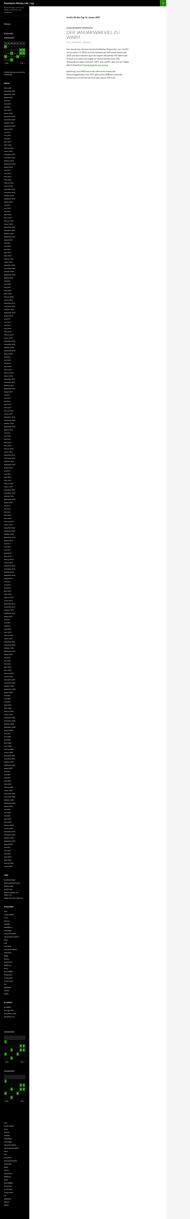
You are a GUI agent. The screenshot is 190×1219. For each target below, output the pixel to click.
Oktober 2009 (9, 686)
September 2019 (9, 313)
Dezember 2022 (9, 189)
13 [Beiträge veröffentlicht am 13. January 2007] (21, 50)
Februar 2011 (9, 635)
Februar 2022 (9, 221)
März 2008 (8, 746)
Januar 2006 (8, 828)
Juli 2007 (7, 771)
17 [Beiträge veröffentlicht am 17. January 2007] (12, 53)
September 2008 (9, 727)
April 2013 (7, 553)
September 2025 (9, 94)
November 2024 (9, 120)
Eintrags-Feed (9, 1010)
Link (5, 943)
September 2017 (9, 389)
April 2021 (7, 253)
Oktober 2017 (9, 385)
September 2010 (9, 651)
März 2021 (8, 256)
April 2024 (7, 142)
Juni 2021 (7, 246)
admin (88, 42)
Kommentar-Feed (10, 1014)
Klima (69, 28)
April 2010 (7, 667)
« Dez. (7, 63)
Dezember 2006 (9, 794)
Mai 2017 (7, 401)
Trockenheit (8, 978)
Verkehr (7, 991)
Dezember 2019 (9, 303)
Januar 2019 (8, 338)
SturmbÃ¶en (8, 972)
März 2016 (8, 446)
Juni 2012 (7, 585)
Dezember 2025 (9, 91)
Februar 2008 (9, 749)
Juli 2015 (7, 471)
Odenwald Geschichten (12, 883)
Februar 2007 (9, 787)
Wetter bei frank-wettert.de (13, 898)
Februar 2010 (9, 673)
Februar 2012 (9, 597)
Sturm (6, 968)
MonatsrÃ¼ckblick (10, 949)
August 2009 (8, 692)
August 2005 (8, 844)
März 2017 (8, 408)
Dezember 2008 (9, 718)
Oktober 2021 (9, 234)
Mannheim (76, 28)
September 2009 (9, 689)
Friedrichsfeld (9, 915)
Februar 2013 (9, 559)
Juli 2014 (7, 506)
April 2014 (7, 515)
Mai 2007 (7, 778)
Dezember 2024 (9, 116)
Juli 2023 (7, 170)
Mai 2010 (7, 664)
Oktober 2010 (9, 648)
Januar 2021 (8, 262)
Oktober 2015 (9, 461)
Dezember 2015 (9, 455)
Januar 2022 (8, 224)
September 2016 (9, 427)
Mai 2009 (7, 702)
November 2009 (9, 683)
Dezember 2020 (9, 265)
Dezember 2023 (9, 154)
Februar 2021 (9, 259)
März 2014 (8, 518)
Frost (6, 918)
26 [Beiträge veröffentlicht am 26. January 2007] (18, 56)
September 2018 (9, 351)
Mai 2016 (7, 439)
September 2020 (9, 275)
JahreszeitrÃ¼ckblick (11, 937)
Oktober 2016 (9, 423)
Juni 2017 (7, 398)
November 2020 (9, 268)
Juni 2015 (7, 474)
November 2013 (9, 531)
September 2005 (9, 841)
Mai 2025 (7, 107)
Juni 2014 (7, 509)
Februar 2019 (9, 335)
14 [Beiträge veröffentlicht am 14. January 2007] (24, 50)
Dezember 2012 (9, 566)
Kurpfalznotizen (9, 880)
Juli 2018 (7, 357)
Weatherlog (8, 889)
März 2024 (8, 145)
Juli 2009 (7, 696)
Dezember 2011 (9, 604)
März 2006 (8, 822)
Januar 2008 (8, 752)
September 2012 (9, 575)
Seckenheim (8, 962)
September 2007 (9, 765)
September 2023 (9, 164)
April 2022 (7, 215)
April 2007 (7, 781)
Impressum (16, 72)
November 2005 (9, 835)
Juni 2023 (7, 173)
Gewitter (7, 924)
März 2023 (8, 180)
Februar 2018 (9, 373)
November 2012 (9, 569)
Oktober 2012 (9, 572)
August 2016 (8, 430)
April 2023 (7, 177)
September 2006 (9, 803)
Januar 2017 (8, 414)
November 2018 (9, 344)
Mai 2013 (7, 550)
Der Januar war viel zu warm (93, 35)
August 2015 (8, 468)
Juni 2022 (7, 208)
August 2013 (8, 540)
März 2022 (8, 218)
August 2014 (8, 503)
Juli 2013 (7, 544)
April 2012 (7, 591)
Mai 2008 (7, 740)
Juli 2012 (7, 582)
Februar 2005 (9, 863)
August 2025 (8, 97)
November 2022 (9, 192)
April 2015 (7, 477)
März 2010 (8, 670)
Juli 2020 (7, 281)
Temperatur (87, 28)
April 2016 (7, 442)
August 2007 (8, 768)
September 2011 (9, 613)
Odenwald (7, 953)
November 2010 (9, 645)
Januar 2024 (8, 151)
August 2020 (8, 278)
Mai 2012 (7, 588)
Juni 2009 (7, 699)
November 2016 (9, 420)
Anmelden (7, 1007)
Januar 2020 (8, 300)
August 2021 (8, 240)
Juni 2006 (7, 813)
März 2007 (8, 784)
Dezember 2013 (9, 528)
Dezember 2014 (9, 490)
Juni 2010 (7, 661)
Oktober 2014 (9, 496)
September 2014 (9, 499)
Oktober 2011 (9, 610)
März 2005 (8, 860)
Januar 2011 (8, 639)
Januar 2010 (8, 677)
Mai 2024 (7, 139)
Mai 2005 (7, 854)
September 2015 (9, 465)
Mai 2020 (7, 287)
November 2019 (9, 306)
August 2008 (8, 730)
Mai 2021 (7, 249)
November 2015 (9, 458)
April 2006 (7, 819)
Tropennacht (8, 981)
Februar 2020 (9, 297)
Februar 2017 (9, 411)
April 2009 (7, 705)
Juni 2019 (7, 322)
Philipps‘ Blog (8, 886)
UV (5, 984)
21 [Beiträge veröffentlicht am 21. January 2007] (24, 53)
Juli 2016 (7, 433)
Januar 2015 (8, 487)
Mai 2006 (7, 816)
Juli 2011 (7, 620)
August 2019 (8, 316)
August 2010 (8, 654)
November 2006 (9, 797)
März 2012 (8, 594)
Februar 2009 (9, 711)
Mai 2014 (7, 512)
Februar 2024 (9, 148)
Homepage (7, 930)
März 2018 (8, 370)
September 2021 (9, 237)
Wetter (6, 994)
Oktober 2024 (9, 123)
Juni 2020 (7, 284)
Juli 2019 (7, 319)
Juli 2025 (7, 101)
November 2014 (9, 493)
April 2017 (7, 404)
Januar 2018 (8, 376)
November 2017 (9, 382)
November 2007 (9, 759)
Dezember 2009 (9, 680)
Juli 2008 (7, 733)
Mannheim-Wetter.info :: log (19, 3)
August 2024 (8, 129)
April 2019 (7, 328)
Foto (5, 911)
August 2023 (8, 167)
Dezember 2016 (9, 417)
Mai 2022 (7, 211)
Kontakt (9, 75)
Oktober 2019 (9, 309)
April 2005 (7, 857)
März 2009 (8, 708)
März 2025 (8, 110)
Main (10, 72)
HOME (6, 72)
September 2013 (9, 537)
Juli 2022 (7, 205)
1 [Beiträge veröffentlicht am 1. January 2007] (5, 47)
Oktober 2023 (9, 161)
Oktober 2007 (9, 762)
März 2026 (8, 88)
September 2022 (9, 199)
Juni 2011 (7, 623)
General (7, 921)
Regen (6, 956)
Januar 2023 (8, 186)
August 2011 (8, 616)
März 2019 (8, 332)
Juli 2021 (7, 243)
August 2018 (8, 354)
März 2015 (8, 480)
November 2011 (9, 607)
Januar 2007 (8, 790)
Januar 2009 (8, 715)
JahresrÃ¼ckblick (10, 934)
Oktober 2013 (9, 534)
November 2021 (9, 230)
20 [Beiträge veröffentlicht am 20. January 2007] (21, 53)
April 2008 (7, 743)
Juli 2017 (7, 395)
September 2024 (9, 126)
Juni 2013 (7, 547)
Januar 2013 (8, 563)
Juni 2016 (7, 436)
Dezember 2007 (9, 756)
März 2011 (8, 632)
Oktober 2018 (9, 347)
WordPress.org (9, 1017)
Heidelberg (8, 927)
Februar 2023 (9, 183)
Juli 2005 (7, 847)
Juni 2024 (7, 135)
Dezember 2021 (9, 227)
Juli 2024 (7, 132)
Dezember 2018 (9, 341)
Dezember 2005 (9, 832)
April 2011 (7, 629)
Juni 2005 (7, 851)
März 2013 (8, 556)
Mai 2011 (7, 626)
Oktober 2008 (9, 724)
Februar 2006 (9, 825)
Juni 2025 (7, 104)
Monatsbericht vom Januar (95, 65)
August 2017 (8, 392)
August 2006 (8, 806)
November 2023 (9, 158)
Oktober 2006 (9, 800)
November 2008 (9, 721)
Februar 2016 (9, 449)
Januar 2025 (8, 113)
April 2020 (7, 291)
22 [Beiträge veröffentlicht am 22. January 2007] (5, 56)
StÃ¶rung (7, 965)
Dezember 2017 (9, 379)
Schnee (6, 959)
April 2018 (7, 366)
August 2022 (8, 202)
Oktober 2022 (9, 196)
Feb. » (23, 63)
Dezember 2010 (9, 642)
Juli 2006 (7, 809)
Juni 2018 (7, 360)
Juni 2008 (7, 737)
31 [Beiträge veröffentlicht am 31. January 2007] (12, 60)
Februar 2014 (9, 521)
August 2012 (8, 578)
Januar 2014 (8, 525)
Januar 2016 (8, 452)
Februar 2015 (9, 484)
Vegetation (7, 987)
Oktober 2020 (9, 272)
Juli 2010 (7, 658)
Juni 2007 (7, 775)
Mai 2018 (7, 363)
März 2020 (8, 294)
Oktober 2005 (9, 838)
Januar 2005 (8, 866)
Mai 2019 (7, 325)
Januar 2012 (8, 601)
